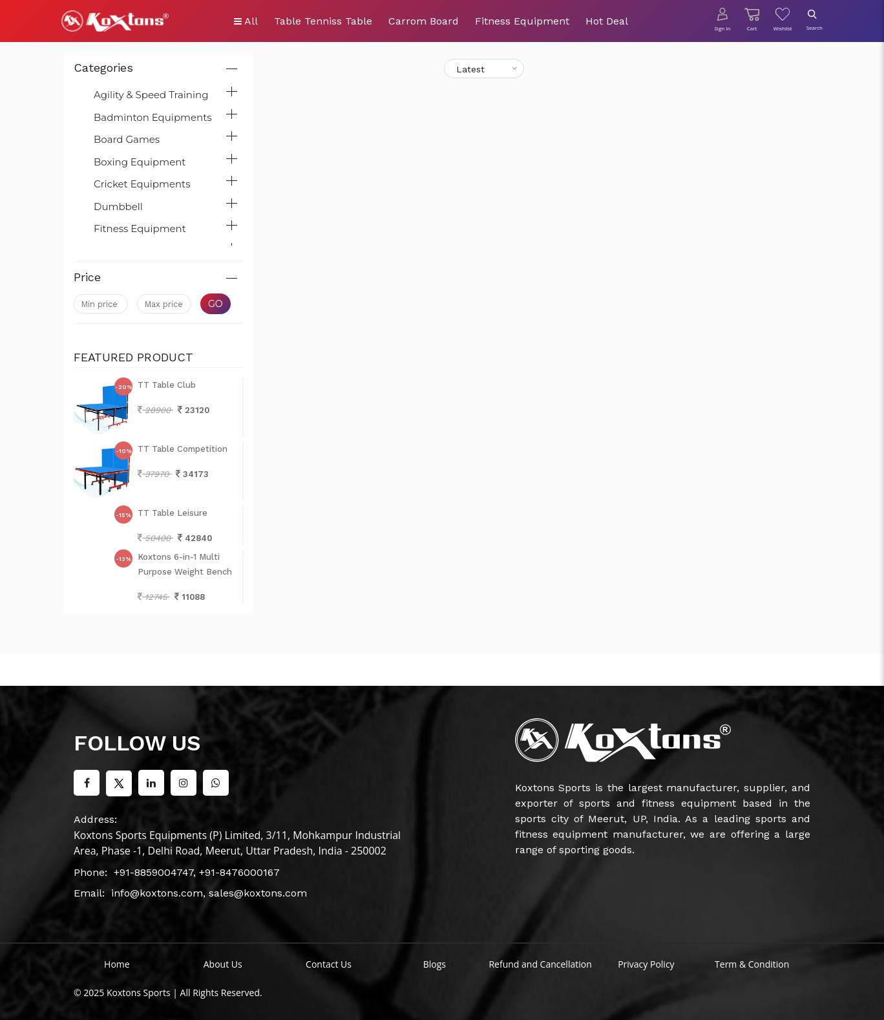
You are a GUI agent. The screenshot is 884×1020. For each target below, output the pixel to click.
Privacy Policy (646, 964)
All (246, 21)
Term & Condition (752, 964)
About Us (223, 964)
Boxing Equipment (139, 162)
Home (117, 964)
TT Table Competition (182, 449)
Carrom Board (423, 21)
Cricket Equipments (142, 184)
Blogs (434, 964)
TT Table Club (167, 385)
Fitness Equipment (522, 21)
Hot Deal (606, 21)
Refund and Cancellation (540, 964)
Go (215, 304)
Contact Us (329, 964)
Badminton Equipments (153, 117)
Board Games (127, 139)
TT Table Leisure (172, 513)
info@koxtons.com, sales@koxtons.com (209, 893)
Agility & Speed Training (151, 95)
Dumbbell (118, 206)
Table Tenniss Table (323, 21)
